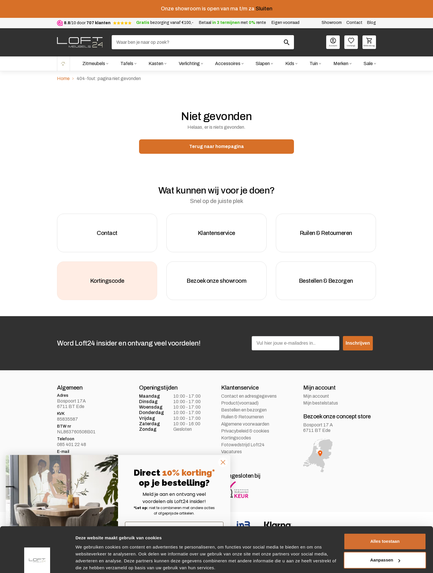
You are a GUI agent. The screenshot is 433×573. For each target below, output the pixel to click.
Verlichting (188, 63)
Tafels (125, 63)
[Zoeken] (203, 42)
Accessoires (227, 63)
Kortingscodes (236, 440)
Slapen (262, 63)
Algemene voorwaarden (245, 426)
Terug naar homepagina (216, 146)
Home (63, 63)
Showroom (332, 22)
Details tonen (89, 561)
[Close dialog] (223, 462)
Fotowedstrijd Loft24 (243, 447)
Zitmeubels (92, 63)
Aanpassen (385, 538)
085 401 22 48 (71, 446)
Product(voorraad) (240, 405)
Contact (354, 22)
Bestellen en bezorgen (244, 412)
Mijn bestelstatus (320, 405)
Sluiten (264, 9)
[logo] (79, 42)
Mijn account (316, 398)
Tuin (313, 63)
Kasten (155, 63)
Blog (371, 22)
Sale (368, 63)
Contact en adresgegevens (249, 398)
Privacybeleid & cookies (245, 433)
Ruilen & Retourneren (242, 419)
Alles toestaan (385, 519)
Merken (340, 63)
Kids (289, 63)
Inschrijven (358, 345)
